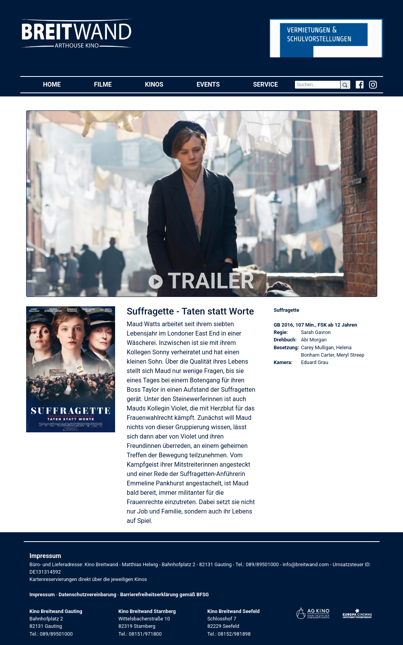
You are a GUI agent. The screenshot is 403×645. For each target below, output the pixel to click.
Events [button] (216, 84)
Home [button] (60, 84)
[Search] (318, 84)
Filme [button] (111, 84)
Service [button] (274, 84)
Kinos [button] (162, 84)
